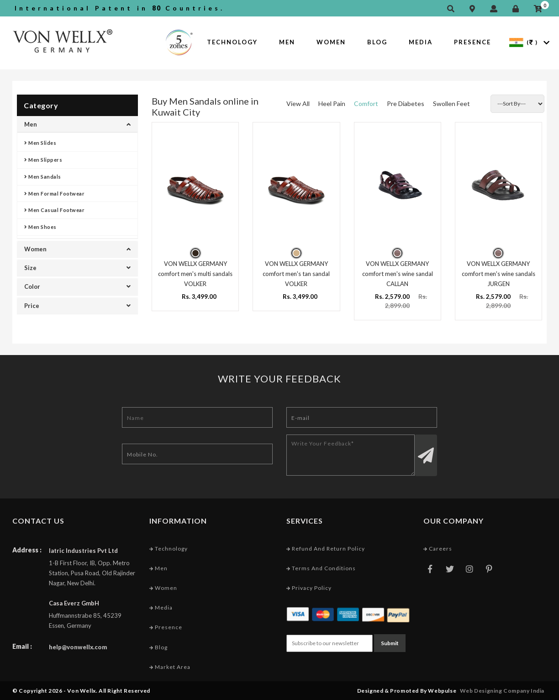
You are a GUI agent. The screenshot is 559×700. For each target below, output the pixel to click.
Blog (377, 42)
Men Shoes (40, 227)
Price (77, 305)
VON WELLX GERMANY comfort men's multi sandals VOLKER (195, 273)
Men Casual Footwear (54, 210)
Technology (232, 42)
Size (77, 268)
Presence (472, 42)
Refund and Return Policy (325, 548)
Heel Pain (331, 103)
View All (298, 103)
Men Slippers (43, 160)
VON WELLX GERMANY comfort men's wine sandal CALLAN (397, 273)
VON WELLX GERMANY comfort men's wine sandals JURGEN (498, 273)
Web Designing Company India (502, 690)
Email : (22, 646)
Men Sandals (42, 177)
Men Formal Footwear (54, 193)
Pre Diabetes (405, 103)
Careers (437, 548)
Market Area (169, 666)
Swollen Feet (451, 103)
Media (420, 42)
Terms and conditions (321, 568)
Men (287, 42)
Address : (27, 550)
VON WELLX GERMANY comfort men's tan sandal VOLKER (296, 273)
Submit (390, 643)
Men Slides (40, 143)
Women (331, 42)
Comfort (366, 103)
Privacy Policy (309, 587)
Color (77, 286)
